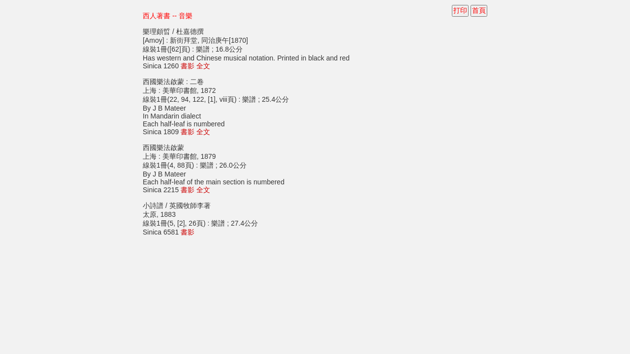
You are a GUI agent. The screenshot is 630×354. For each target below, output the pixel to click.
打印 (460, 10)
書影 (187, 66)
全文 (203, 66)
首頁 (479, 10)
